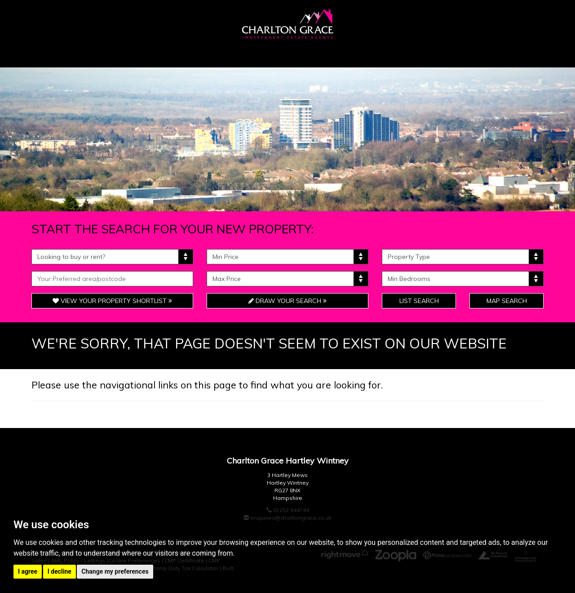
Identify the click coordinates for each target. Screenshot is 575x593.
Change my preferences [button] (114, 571)
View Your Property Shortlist (112, 301)
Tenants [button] (348, 53)
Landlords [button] (420, 53)
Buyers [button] (113, 53)
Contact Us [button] (498, 53)
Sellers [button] (176, 53)
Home (59, 53)
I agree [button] (27, 571)
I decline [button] (59, 571)
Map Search (507, 301)
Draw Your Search (287, 301)
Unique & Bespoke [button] (260, 53)
